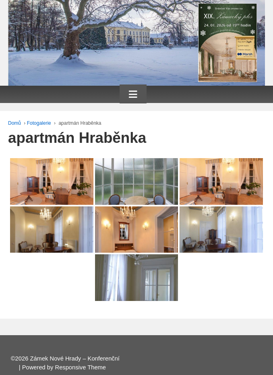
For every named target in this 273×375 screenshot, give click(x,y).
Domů (14, 123)
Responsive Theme (80, 367)
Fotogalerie (39, 123)
